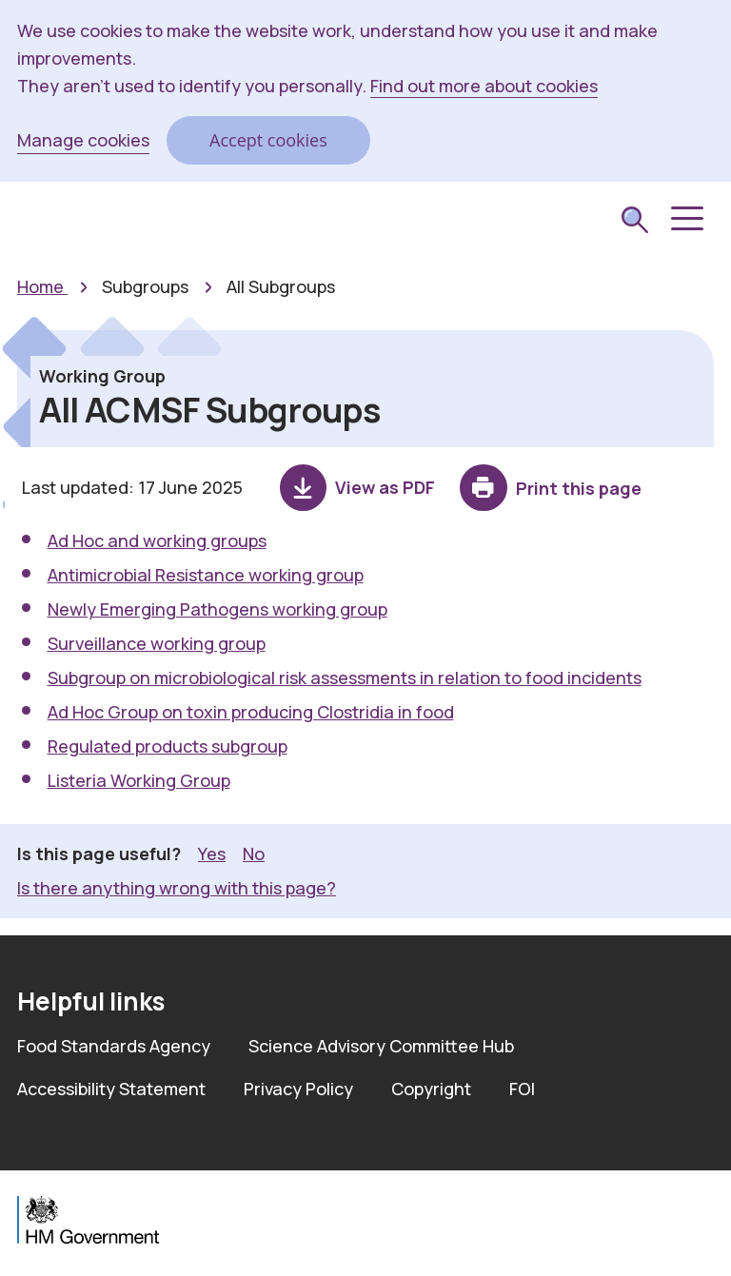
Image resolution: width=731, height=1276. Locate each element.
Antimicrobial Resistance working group (206, 574)
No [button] (254, 853)
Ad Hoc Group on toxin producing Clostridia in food (251, 711)
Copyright (431, 1088)
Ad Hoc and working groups (157, 540)
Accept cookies (268, 139)
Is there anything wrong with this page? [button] (176, 887)
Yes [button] (212, 853)
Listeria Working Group (139, 780)
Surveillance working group (157, 643)
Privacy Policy (298, 1088)
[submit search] (635, 222)
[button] (685, 219)
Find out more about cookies (484, 85)
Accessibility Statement (111, 1088)
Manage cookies (83, 139)
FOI (522, 1088)
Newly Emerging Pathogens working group (217, 609)
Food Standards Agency (113, 1045)
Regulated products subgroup (167, 746)
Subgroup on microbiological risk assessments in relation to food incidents (345, 677)
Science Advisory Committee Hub (381, 1045)
